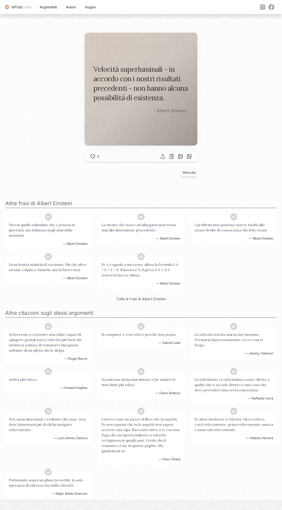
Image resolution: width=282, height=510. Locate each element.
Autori (71, 7)
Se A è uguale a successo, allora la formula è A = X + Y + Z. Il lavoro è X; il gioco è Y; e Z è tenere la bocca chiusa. (140, 269)
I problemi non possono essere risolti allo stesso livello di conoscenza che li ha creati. (231, 227)
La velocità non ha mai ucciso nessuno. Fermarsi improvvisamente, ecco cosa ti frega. (229, 339)
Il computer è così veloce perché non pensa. (139, 334)
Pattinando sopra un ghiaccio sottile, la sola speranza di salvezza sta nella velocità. (46, 483)
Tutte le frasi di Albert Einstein (141, 299)
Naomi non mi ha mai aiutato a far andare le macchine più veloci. (139, 382)
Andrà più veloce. (23, 379)
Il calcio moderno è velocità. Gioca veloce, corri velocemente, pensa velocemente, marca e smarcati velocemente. (234, 424)
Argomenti (48, 7)
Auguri (90, 7)
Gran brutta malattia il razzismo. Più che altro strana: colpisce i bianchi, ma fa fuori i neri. (47, 267)
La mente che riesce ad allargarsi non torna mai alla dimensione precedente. (139, 227)
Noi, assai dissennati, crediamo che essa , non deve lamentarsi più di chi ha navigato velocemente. (47, 424)
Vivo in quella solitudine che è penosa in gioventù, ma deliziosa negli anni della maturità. (42, 230)
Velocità (189, 172)
